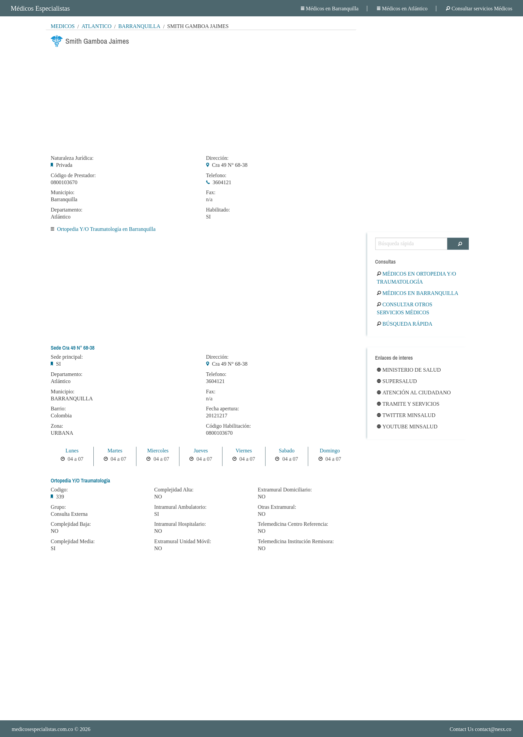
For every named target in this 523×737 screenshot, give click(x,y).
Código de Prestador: (73, 175)
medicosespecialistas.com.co (42, 729)
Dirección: (217, 158)
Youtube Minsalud (407, 426)
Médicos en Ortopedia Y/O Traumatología (416, 278)
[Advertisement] (201, 99)
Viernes (243, 450)
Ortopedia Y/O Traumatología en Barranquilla (106, 229)
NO (54, 531)
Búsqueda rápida (405, 324)
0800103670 (64, 182)
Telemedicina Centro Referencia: (293, 524)
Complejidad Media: (73, 541)
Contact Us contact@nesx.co (480, 729)
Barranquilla (139, 26)
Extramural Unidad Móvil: (182, 541)
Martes (114, 450)
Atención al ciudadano (414, 392)
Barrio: (58, 408)
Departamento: (66, 210)
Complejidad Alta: (173, 489)
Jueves (201, 450)
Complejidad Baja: (71, 524)
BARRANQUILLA (72, 398)
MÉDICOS (63, 26)
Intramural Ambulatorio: (180, 507)
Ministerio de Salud (409, 370)
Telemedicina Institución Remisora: (296, 541)
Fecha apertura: (222, 408)
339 (60, 496)
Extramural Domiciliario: (285, 489)
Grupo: (58, 507)
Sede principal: (67, 357)
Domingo (330, 450)
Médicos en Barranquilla (330, 8)
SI (208, 217)
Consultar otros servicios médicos (405, 308)
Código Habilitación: (228, 426)
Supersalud (397, 381)
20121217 (216, 415)
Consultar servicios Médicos (479, 8)
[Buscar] (458, 244)
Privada (64, 165)
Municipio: (62, 192)
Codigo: (59, 489)
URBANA (62, 433)
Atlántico (96, 26)
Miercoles (157, 450)
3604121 (222, 182)
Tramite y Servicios (408, 404)
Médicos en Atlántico (402, 8)
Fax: (210, 192)
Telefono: (216, 175)
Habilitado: (218, 210)
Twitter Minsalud (406, 415)
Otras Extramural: (277, 507)
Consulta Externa (69, 514)
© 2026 (51, 729)
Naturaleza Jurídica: (72, 158)
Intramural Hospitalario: (180, 524)
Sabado (287, 450)
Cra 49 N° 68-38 (229, 165)
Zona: (57, 426)
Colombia (61, 415)
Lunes (71, 450)
